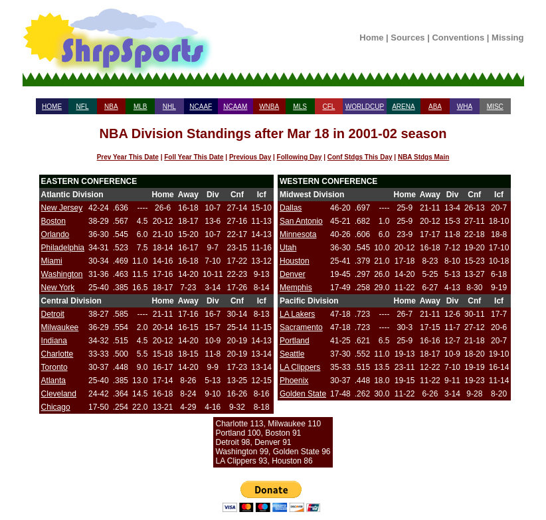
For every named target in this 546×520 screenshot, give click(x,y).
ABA (435, 106)
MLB (140, 106)
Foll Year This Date (193, 157)
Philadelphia (62, 247)
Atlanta (53, 380)
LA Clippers (300, 367)
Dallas (291, 208)
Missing (507, 38)
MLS (300, 106)
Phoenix (294, 380)
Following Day (299, 157)
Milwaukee (60, 327)
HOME (52, 106)
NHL (169, 106)
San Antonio (301, 221)
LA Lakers (297, 314)
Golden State (303, 393)
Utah (288, 247)
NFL (82, 106)
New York (58, 287)
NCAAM (235, 106)
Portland (295, 340)
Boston (53, 221)
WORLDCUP (364, 106)
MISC (495, 106)
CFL (328, 106)
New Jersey (62, 208)
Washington (62, 274)
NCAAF (200, 106)
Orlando (55, 234)
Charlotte (57, 354)
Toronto (54, 367)
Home (371, 38)
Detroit (52, 314)
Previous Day (250, 157)
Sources (407, 38)
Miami (51, 261)
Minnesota (298, 234)
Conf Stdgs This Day (360, 157)
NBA (111, 106)
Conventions (458, 38)
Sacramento (301, 327)
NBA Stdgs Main (423, 157)
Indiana (54, 340)
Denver (293, 274)
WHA (464, 106)
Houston (295, 261)
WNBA (269, 106)
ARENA (403, 106)
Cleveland (58, 393)
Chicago (55, 407)
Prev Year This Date (128, 157)
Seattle (292, 354)
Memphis (296, 287)
